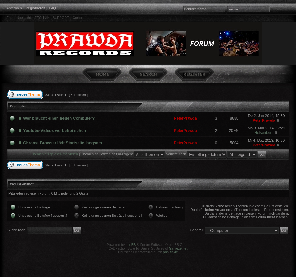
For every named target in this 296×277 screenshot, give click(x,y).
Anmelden (14, 8)
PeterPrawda (185, 118)
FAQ (52, 8)
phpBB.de (170, 252)
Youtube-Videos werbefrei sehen (54, 130)
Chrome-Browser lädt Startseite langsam (62, 143)
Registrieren (35, 8)
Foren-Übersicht (18, 17)
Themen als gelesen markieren (54, 154)
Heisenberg (263, 133)
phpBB (130, 244)
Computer (80, 17)
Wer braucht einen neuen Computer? (59, 118)
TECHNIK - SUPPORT (52, 17)
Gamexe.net (178, 248)
